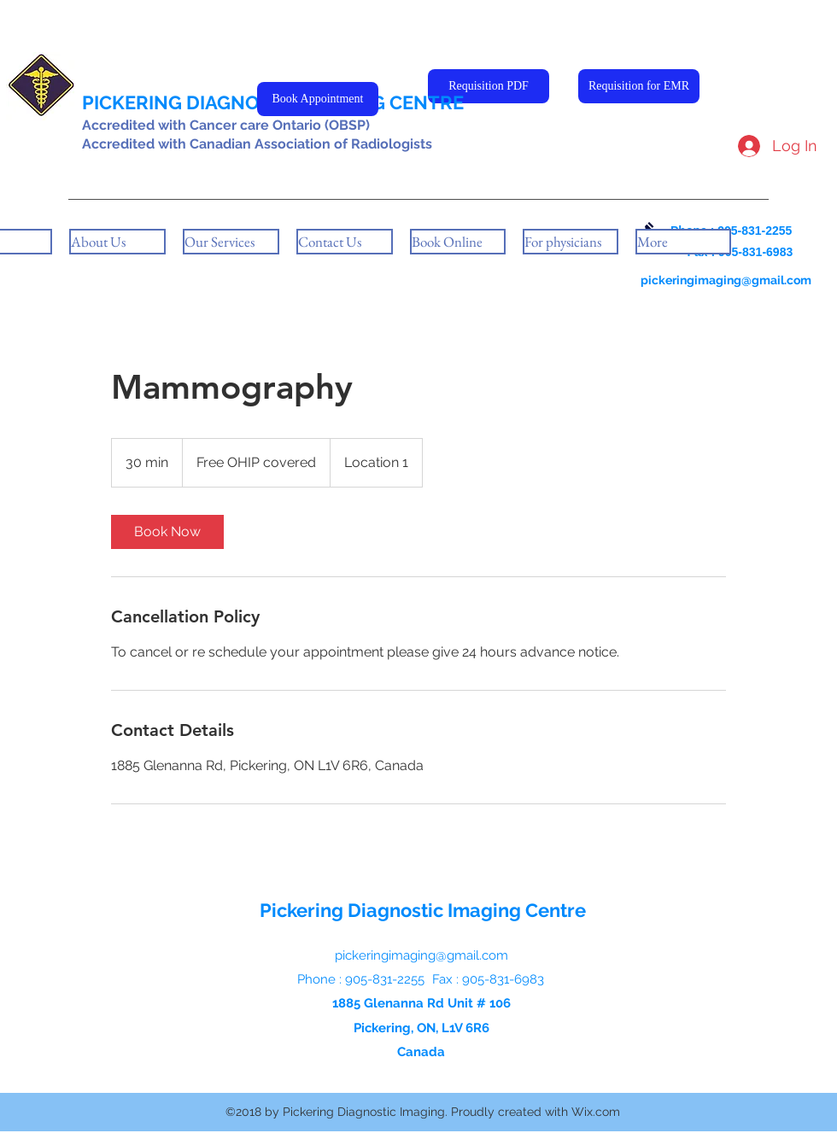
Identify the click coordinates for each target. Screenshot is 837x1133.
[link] (167, 532)
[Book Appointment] (317, 99)
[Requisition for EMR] (638, 86)
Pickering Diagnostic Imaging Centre (423, 910)
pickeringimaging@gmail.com (726, 280)
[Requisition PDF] (488, 86)
